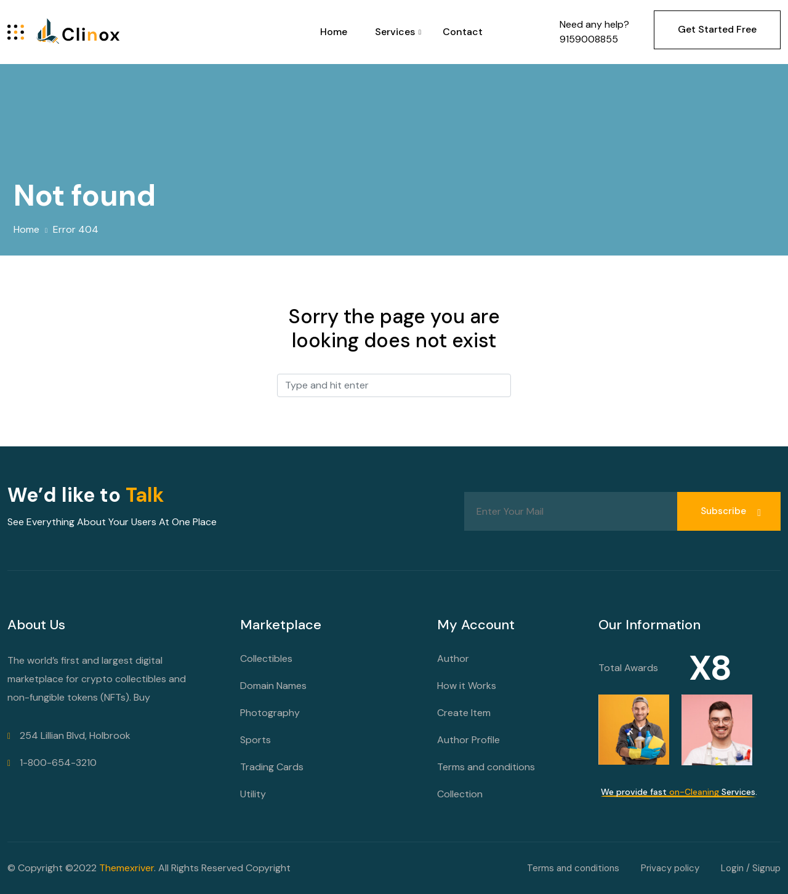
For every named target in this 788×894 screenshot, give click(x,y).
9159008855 (589, 39)
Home (333, 31)
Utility (253, 793)
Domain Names (273, 685)
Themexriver (126, 867)
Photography (270, 712)
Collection (460, 793)
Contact (463, 31)
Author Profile (468, 739)
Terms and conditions (486, 766)
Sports (255, 739)
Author (453, 658)
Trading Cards (272, 766)
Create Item (464, 712)
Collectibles (266, 658)
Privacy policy (670, 868)
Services (395, 31)
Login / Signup (751, 868)
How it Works (466, 685)
